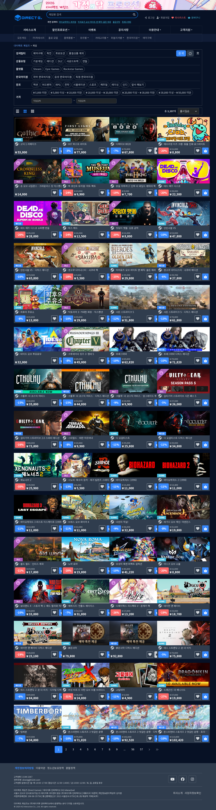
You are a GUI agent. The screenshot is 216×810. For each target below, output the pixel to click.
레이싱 (115, 84)
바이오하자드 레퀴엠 (67, 21)
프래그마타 (126, 21)
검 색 (181, 53)
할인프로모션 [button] (60, 30)
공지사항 (123, 30)
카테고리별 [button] (100, 37)
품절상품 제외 (76, 53)
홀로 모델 (53, 37)
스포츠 (92, 84)
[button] (198, 53)
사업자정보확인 (193, 793)
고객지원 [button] (185, 30)
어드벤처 (46, 84)
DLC (60, 61)
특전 (49, 53)
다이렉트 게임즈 (22, 45)
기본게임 (38, 61)
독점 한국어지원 (84, 77)
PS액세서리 (38, 37)
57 (141, 749)
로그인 (149, 17)
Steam (37, 69)
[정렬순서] (188, 111)
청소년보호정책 (55, 768)
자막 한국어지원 (41, 77)
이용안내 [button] (154, 30)
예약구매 (147, 37)
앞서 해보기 (137, 84)
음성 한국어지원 (63, 77)
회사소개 (178, 793)
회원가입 (163, 17)
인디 (125, 84)
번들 (85, 61)
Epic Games (52, 69)
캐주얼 (103, 84)
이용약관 (40, 768)
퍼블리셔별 (116, 37)
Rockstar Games (73, 69)
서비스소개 (29, 30)
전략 (67, 84)
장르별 (83, 37)
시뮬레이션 (79, 84)
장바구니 (194, 17)
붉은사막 (116, 21)
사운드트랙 (72, 61)
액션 (35, 84)
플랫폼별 (68, 37)
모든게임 (21, 37)
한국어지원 (132, 37)
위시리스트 (178, 17)
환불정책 (70, 768)
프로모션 (60, 53)
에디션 (50, 61)
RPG (58, 84)
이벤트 (92, 30)
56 (132, 749)
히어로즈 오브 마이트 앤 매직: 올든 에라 (94, 21)
